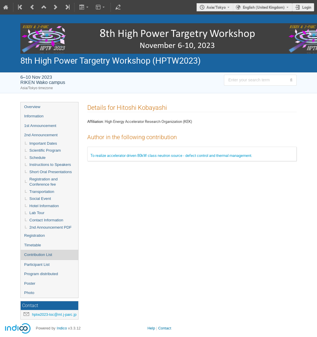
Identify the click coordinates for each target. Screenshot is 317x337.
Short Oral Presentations (50, 172)
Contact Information (46, 220)
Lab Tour (36, 213)
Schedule (37, 157)
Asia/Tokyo (216, 7)
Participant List (36, 264)
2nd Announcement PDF (50, 227)
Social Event (40, 198)
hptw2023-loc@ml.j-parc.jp (54, 314)
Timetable (32, 245)
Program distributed (41, 274)
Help (151, 328)
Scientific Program (45, 150)
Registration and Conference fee (43, 182)
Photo (29, 293)
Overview (32, 107)
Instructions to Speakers (50, 164)
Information (34, 116)
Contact (164, 328)
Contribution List (38, 254)
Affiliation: (95, 121)
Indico (62, 328)
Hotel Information (44, 206)
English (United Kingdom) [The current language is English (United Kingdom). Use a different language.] (264, 7)
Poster (29, 283)
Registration (34, 235)
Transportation (41, 191)
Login (306, 7)
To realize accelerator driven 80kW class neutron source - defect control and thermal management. (171, 155)
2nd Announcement (41, 135)
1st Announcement (40, 125)
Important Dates (43, 143)
